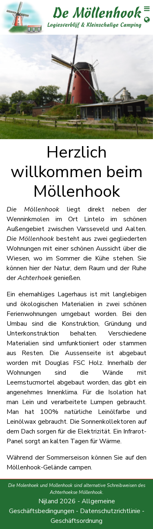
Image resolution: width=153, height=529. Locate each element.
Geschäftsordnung (76, 520)
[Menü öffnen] (143, 11)
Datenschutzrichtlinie (110, 511)
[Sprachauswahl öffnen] (143, 24)
